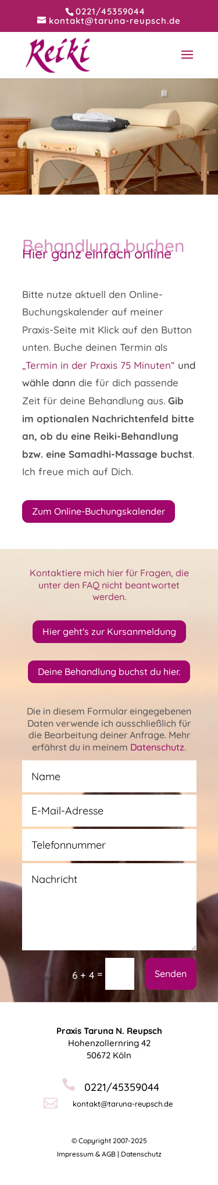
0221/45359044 (110, 11)
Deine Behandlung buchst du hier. (109, 671)
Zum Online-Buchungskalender (98, 511)
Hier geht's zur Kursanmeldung (109, 631)
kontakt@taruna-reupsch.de (123, 1103)
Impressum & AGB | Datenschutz (109, 1154)
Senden (171, 973)
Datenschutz (157, 747)
